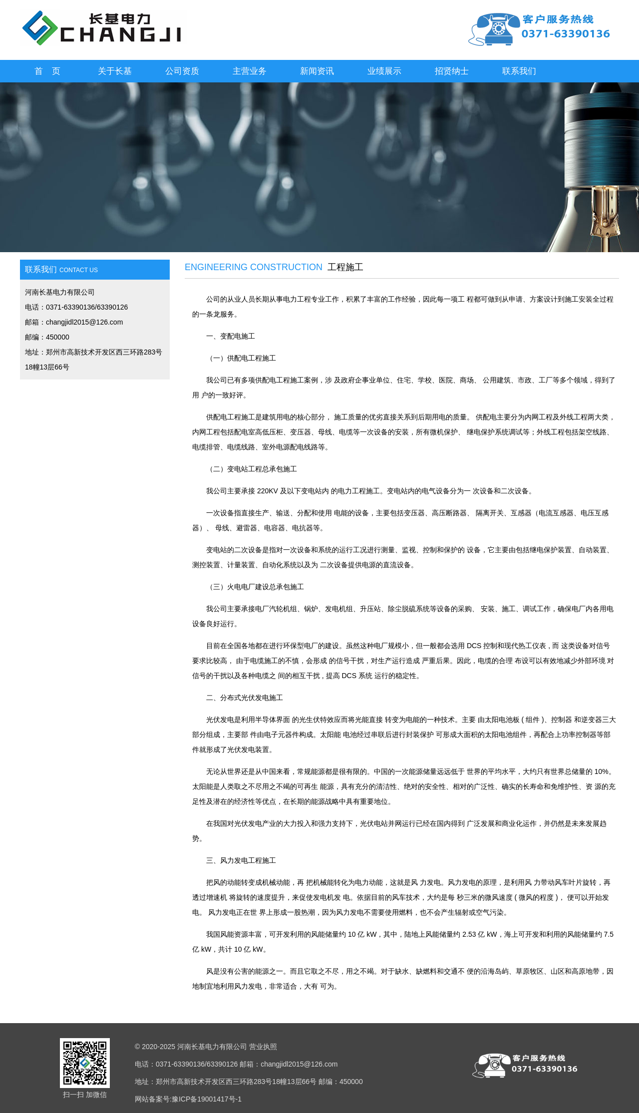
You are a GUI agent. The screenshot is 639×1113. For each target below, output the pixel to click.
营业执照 (263, 1047)
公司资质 (182, 71)
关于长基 (115, 71)
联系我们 (519, 71)
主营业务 (250, 71)
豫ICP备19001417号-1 (207, 1099)
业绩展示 (384, 71)
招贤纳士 (452, 71)
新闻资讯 (317, 71)
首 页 (47, 71)
